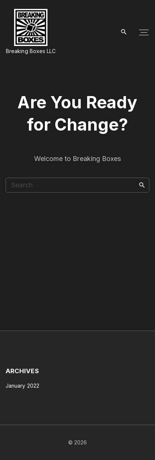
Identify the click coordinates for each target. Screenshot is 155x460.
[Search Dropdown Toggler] (124, 32)
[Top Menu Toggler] (144, 32)
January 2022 (22, 385)
